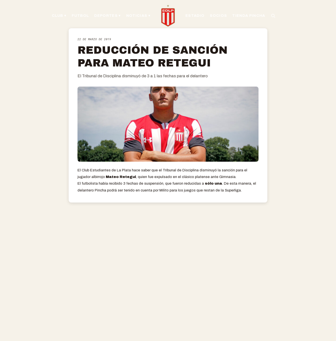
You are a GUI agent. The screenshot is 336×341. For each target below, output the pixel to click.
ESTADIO (194, 15)
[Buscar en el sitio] (273, 15)
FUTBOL (80, 15)
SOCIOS (218, 15)
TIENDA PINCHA (248, 15)
